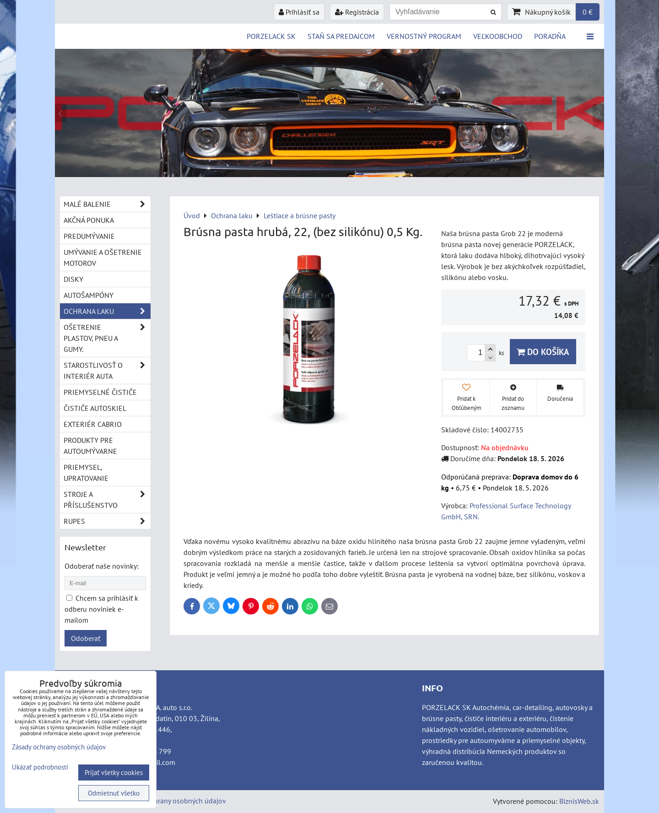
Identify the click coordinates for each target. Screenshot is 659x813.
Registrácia (357, 11)
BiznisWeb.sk (579, 801)
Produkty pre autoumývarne (90, 446)
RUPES (107, 521)
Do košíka (543, 351)
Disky (73, 279)
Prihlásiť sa (299, 11)
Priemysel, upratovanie (86, 473)
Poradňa (550, 36)
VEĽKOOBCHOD (497, 36)
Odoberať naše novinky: (102, 566)
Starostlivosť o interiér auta (107, 370)
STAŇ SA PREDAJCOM (341, 36)
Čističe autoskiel (95, 408)
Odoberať (85, 638)
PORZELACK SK (271, 36)
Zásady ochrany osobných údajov (174, 800)
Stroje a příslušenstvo (107, 499)
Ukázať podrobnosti (40, 767)
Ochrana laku (107, 311)
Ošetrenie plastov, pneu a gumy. (107, 338)
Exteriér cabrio (93, 424)
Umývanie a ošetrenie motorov (103, 258)
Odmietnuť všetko (114, 793)
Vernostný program (424, 36)
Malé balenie (107, 204)
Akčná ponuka (89, 220)
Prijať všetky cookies (114, 772)
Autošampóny (88, 295)
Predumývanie (89, 236)
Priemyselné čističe (100, 392)
